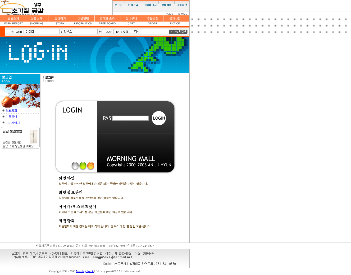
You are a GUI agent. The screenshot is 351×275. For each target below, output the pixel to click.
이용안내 (11, 116)
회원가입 (11, 110)
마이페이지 (13, 122)
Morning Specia (85, 271)
